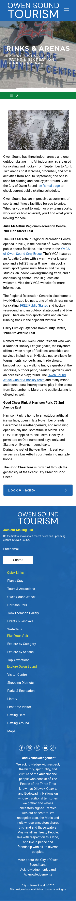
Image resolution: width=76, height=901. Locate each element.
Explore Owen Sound (28, 56)
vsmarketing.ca (57, 889)
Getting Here (16, 715)
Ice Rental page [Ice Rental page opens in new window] (49, 186)
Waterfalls (14, 629)
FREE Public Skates (34, 305)
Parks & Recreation (31, 59)
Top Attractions (18, 660)
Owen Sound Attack (21, 597)
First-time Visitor (19, 707)
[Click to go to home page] (33, 10)
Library (12, 699)
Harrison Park (17, 605)
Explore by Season (20, 652)
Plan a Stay (15, 581)
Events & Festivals (20, 621)
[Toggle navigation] (65, 10)
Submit (18, 560)
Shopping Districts (20, 683)
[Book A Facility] (38, 490)
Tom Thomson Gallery (23, 613)
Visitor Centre (17, 675)
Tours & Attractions (21, 589)
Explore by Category (21, 644)
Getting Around (18, 723)
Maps (11, 731)
